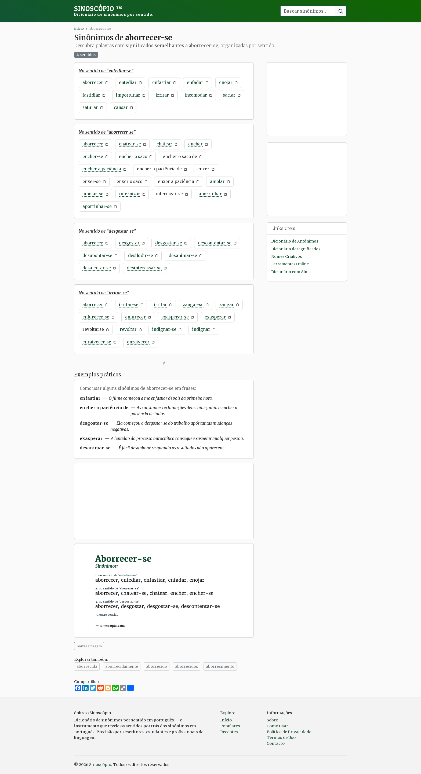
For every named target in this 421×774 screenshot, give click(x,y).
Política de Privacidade (289, 731)
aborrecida (87, 666)
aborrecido (156, 666)
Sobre (272, 720)
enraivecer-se (96, 341)
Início (226, 720)
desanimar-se (183, 255)
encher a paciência (101, 168)
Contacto (276, 743)
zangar (226, 304)
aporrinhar (210, 193)
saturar (90, 107)
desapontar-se (97, 255)
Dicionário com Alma (291, 272)
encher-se (92, 156)
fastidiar (91, 95)
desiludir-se (140, 255)
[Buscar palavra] (308, 11)
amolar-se (92, 193)
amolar (217, 181)
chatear (164, 143)
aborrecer (92, 82)
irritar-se (128, 304)
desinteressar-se (144, 267)
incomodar (196, 95)
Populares (230, 726)
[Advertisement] (164, 501)
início (79, 28)
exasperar (215, 317)
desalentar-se (96, 267)
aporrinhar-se (97, 206)
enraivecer (138, 341)
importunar (128, 95)
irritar (162, 95)
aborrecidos (186, 666)
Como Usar (277, 726)
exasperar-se (175, 317)
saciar (229, 95)
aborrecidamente (121, 666)
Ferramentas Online (290, 264)
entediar (128, 82)
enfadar (195, 82)
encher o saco (133, 156)
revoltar (128, 329)
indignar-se (164, 329)
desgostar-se (168, 242)
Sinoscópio (114, 11)
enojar (226, 82)
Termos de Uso (281, 737)
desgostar (129, 242)
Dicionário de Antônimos (294, 241)
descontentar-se (214, 242)
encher (195, 143)
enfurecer (135, 317)
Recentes (229, 731)
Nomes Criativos (286, 256)
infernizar (129, 193)
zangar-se (193, 304)
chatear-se (130, 143)
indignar (201, 329)
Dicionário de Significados (295, 249)
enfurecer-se (95, 317)
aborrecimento (220, 666)
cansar (121, 107)
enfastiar (161, 82)
